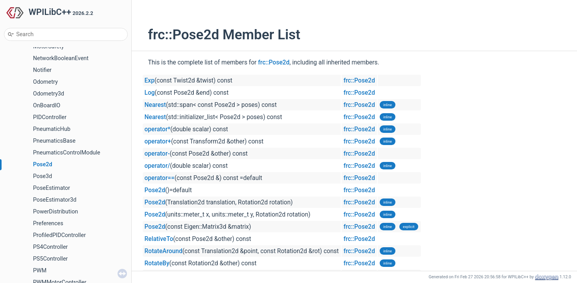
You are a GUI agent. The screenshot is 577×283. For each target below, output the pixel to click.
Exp (149, 80)
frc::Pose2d (274, 62)
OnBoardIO (47, 105)
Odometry (45, 82)
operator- (157, 153)
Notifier (42, 70)
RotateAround (163, 251)
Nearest (155, 104)
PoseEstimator (51, 188)
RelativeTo (159, 239)
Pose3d (42, 176)
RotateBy (157, 263)
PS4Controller (50, 247)
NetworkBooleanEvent (60, 58)
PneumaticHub (51, 129)
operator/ (157, 165)
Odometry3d (48, 93)
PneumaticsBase (54, 141)
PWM (39, 270)
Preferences (48, 223)
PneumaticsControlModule (66, 152)
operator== (160, 178)
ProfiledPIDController (59, 235)
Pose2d (42, 164)
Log (150, 92)
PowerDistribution (55, 211)
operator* (158, 129)
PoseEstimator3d (54, 200)
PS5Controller (50, 258)
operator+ (158, 141)
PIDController (49, 117)
